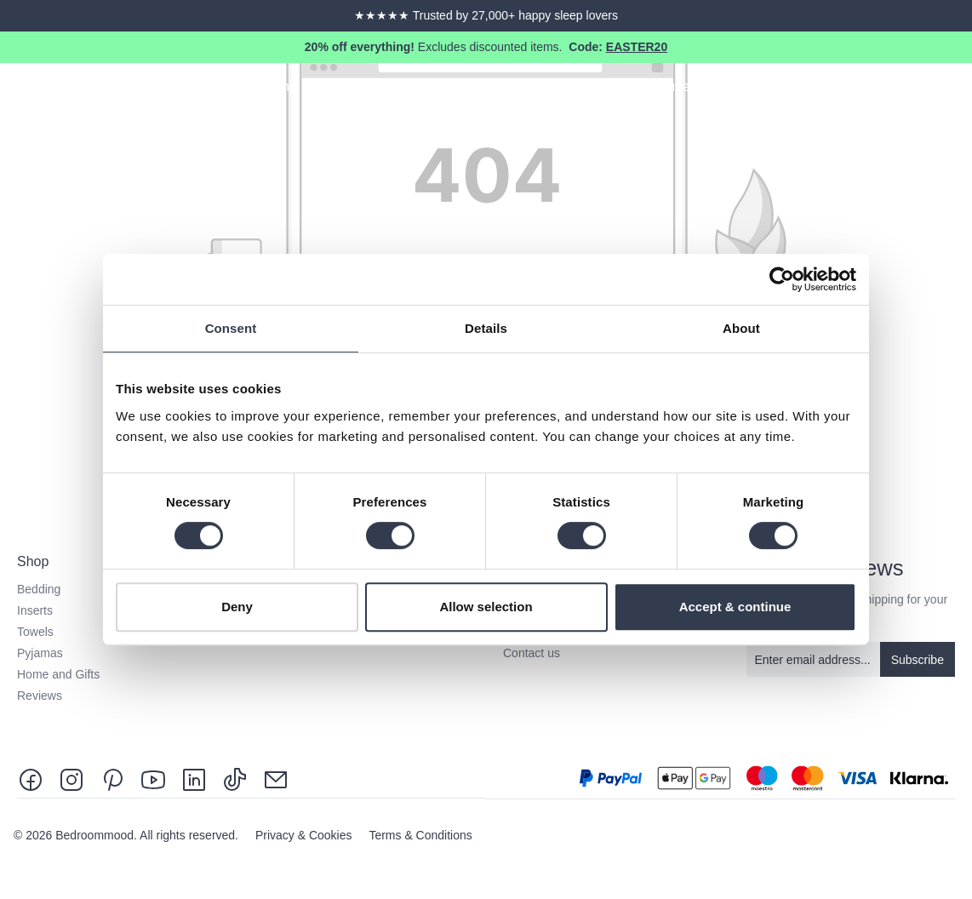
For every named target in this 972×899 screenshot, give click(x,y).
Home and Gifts (58, 674)
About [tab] (741, 328)
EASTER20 (636, 47)
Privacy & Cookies (305, 835)
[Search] (895, 89)
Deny (237, 606)
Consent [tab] (231, 328)
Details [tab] (486, 328)
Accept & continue (735, 606)
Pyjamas (40, 653)
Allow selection (485, 606)
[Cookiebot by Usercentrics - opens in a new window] (781, 279)
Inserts (35, 610)
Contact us (531, 653)
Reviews (39, 695)
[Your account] (926, 89)
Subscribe (917, 660)
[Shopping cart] (956, 89)
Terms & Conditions (420, 835)
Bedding (38, 589)
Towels (35, 631)
